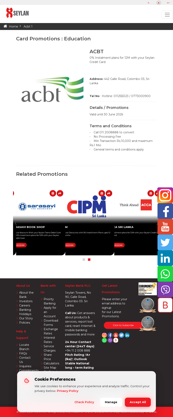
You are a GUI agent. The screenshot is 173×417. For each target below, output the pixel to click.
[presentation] (15, 222)
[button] (89, 259)
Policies (24, 322)
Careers (24, 305)
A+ (168, 3)
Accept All (138, 402)
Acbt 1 (28, 26)
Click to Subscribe (123, 325)
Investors (25, 301)
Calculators (51, 363)
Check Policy (84, 402)
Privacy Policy (67, 391)
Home (13, 26)
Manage (111, 402)
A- (149, 3)
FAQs (23, 353)
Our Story (26, 318)
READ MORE (117, 245)
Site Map (50, 367)
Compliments (29, 370)
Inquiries (25, 366)
